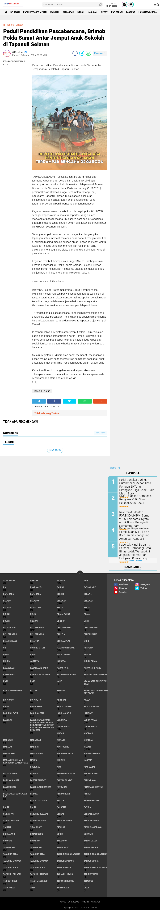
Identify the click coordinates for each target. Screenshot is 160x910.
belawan (34, 600)
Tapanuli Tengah (39, 873)
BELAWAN (15, 12)
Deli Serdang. (37, 633)
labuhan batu (10, 712)
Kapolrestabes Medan (35, 12)
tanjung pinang (65, 860)
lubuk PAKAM (63, 726)
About (63, 901)
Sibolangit (36, 826)
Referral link (114, 467)
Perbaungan (63, 793)
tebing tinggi (91, 873)
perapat (34, 793)
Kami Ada (96, 901)
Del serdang (9, 627)
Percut (87, 793)
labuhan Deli (37, 712)
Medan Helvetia (65, 753)
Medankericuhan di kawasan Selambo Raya (15, 760)
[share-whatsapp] (88, 53)
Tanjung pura (10, 867)
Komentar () (99, 53)
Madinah (55, 12)
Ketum (33, 690)
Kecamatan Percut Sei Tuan (95, 681)
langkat (131, 12)
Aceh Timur (9, 580)
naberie (88, 759)
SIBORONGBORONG (92, 826)
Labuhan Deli (64, 712)
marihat (34, 746)
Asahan (61, 580)
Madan (60, 732)
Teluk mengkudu (65, 880)
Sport (105, 12)
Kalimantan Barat (66, 674)
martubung (63, 746)
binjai (60, 606)
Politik (60, 799)
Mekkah (34, 759)
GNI (5, 647)
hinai (6, 653)
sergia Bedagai (64, 820)
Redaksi (85, 901)
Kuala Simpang (91, 706)
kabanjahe (62, 667)
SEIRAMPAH (8, 813)
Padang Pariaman (66, 773)
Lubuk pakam (90, 726)
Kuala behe (36, 706)
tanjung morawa (12, 860)
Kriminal (61, 699)
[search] (72, 4)
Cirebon (61, 620)
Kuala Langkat (64, 706)
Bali (5, 586)
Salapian (62, 806)
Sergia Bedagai (91, 820)
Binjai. (87, 613)
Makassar (68, 12)
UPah (86, 887)
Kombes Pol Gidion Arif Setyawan (96, 691)
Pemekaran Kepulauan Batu (15, 794)
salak (6, 806)
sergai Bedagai (11, 820)
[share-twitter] (81, 53)
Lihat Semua (55, 450)
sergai (60, 813)
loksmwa (62, 719)
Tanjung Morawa (39, 860)
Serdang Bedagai (39, 813)
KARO (59, 680)
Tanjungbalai (64, 867)
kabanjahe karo (92, 667)
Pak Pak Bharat (11, 779)
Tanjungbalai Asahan (95, 867)
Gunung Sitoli (37, 647)
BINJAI (33, 613)
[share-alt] (39, 401)
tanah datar (90, 840)
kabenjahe (9, 674)
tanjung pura (91, 860)
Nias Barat (89, 766)
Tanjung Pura (37, 867)
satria (87, 806)
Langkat (7, 719)
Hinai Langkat (64, 653)
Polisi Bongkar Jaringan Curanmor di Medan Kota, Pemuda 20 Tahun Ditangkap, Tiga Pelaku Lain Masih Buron (137, 484)
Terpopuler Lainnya (132, 560)
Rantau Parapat (92, 799)
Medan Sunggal (92, 753)
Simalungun (36, 833)
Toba (32, 887)
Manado (61, 739)
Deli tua (61, 633)
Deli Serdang (64, 627)
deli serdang (37, 627)
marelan (88, 739)
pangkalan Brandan (40, 786)
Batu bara (8, 593)
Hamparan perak (66, 647)
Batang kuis (90, 586)
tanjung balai (10, 853)
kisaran (61, 690)
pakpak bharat (38, 779)
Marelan (8, 746)
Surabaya (35, 840)
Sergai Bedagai (38, 820)
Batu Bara (35, 593)
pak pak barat (91, 773)
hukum (87, 653)
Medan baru (36, 753)
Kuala (6, 706)
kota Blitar (36, 699)
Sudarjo (88, 833)
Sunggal (7, 840)
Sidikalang (9, 833)
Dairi (86, 620)
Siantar (7, 826)
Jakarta (61, 660)
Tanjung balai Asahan (95, 853)
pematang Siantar (93, 786)
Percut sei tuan (38, 799)
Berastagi (35, 606)
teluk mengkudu (38, 880)
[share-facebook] (75, 53)
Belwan (7, 606)
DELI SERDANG (10, 633)
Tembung (88, 880)
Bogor (6, 620)
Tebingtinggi (10, 880)
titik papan (9, 887)
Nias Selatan (10, 773)
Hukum (6, 660)
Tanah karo (36, 846)
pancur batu (9, 786)
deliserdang (90, 633)
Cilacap (34, 620)
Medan (81, 12)
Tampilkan (100, 433)
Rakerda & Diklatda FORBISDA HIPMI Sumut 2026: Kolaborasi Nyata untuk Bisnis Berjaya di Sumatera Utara (137, 516)
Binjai (87, 606)
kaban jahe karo (39, 667)
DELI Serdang (90, 627)
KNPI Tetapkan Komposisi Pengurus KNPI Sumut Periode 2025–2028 (137, 499)
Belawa (7, 600)
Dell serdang (10, 640)
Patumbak (62, 786)
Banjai (60, 586)
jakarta (34, 660)
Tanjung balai (37, 853)
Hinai (33, 653)
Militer (61, 759)
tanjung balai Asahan (68, 853)
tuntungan (63, 887)
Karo (32, 680)
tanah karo (9, 846)
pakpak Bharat (64, 779)
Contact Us (73, 901)
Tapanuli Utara (65, 873)
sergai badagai (92, 813)
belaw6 (88, 593)
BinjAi (6, 613)
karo (5, 680)
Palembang (90, 779)
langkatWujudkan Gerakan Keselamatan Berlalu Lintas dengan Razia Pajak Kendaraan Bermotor (42, 724)
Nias (59, 766)
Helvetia (88, 647)
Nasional (93, 12)
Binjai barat (63, 613)
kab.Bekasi (117, 12)
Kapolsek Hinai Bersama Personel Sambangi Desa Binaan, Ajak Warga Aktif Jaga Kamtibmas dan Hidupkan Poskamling (137, 551)
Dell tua (34, 640)
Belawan (61, 600)
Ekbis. (87, 640)
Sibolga (61, 826)
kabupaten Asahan (40, 674)
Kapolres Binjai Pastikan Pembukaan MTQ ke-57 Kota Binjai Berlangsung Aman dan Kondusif (137, 532)
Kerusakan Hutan (12, 690)
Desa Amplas (63, 640)
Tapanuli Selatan (15, 24)
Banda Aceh (36, 586)
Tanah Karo (63, 846)
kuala (87, 699)
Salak (33, 806)
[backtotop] (80, 573)
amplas (34, 580)
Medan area (9, 753)
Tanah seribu (91, 846)
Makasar (8, 739)
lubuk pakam (90, 719)
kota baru (8, 699)
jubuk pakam (90, 660)
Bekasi (60, 593)
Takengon (62, 840)
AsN (86, 580)
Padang (34, 773)
